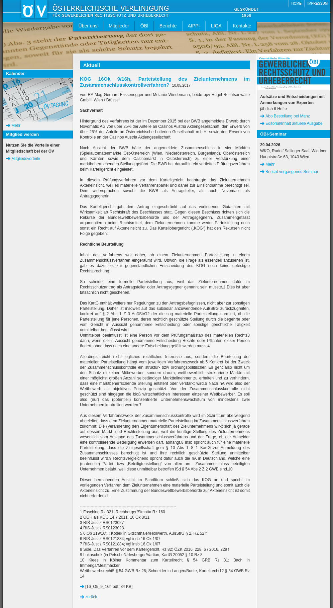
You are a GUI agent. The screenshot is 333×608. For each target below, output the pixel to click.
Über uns (88, 25)
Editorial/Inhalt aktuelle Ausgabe (294, 123)
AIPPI (194, 25)
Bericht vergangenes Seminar (291, 171)
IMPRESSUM (317, 3)
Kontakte (242, 25)
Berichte (168, 25)
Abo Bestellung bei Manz (287, 116)
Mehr (15, 125)
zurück (91, 597)
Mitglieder (119, 25)
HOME (296, 3)
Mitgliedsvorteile (25, 158)
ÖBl (144, 25)
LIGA (216, 25)
